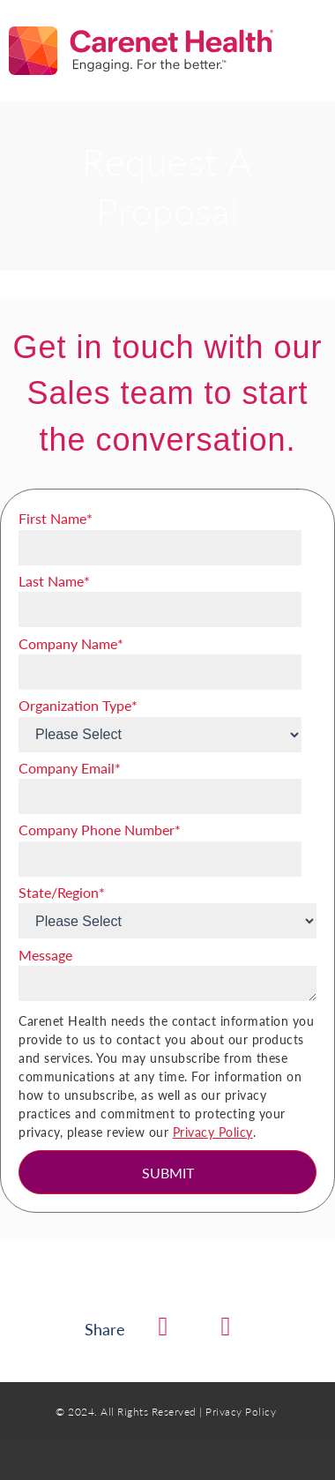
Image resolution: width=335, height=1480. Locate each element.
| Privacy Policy (237, 1411)
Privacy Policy (213, 1132)
